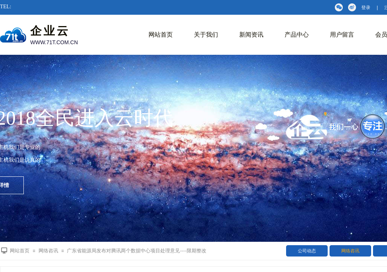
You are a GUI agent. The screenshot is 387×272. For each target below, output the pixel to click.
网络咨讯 (350, 250)
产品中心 (297, 34)
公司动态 (307, 250)
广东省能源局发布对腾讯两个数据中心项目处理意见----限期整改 (136, 250)
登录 (365, 7)
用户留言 (342, 34)
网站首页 (161, 34)
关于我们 (206, 34)
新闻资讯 (251, 34)
